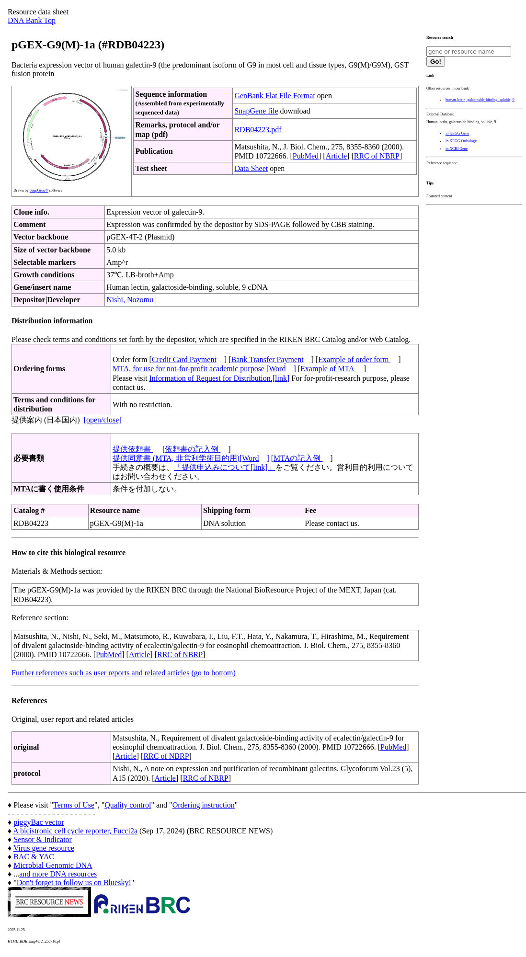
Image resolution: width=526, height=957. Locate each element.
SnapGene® (39, 190)
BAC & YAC (33, 857)
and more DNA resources (58, 874)
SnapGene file (256, 111)
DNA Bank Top (32, 20)
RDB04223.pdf (257, 129)
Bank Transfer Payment (267, 359)
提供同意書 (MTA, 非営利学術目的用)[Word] (191, 458)
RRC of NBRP (377, 156)
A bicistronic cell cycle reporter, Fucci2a (75, 831)
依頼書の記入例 (192, 449)
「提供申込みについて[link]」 (224, 467)
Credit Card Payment (184, 359)
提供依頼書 (133, 449)
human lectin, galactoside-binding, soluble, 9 (480, 100)
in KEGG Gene (457, 133)
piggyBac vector (38, 822)
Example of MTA (328, 369)
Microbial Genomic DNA (52, 865)
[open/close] (103, 420)
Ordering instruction (203, 805)
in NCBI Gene (457, 149)
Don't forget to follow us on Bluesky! (74, 882)
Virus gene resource (43, 848)
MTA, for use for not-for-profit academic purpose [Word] (204, 369)
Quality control (127, 805)
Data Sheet (251, 168)
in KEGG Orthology (461, 141)
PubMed (306, 156)
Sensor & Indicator (42, 839)
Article (336, 156)
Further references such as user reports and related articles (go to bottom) (123, 673)
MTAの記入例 (298, 458)
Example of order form (354, 359)
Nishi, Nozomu (129, 300)
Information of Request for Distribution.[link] (219, 378)
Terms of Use (73, 805)
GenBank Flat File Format (274, 95)
